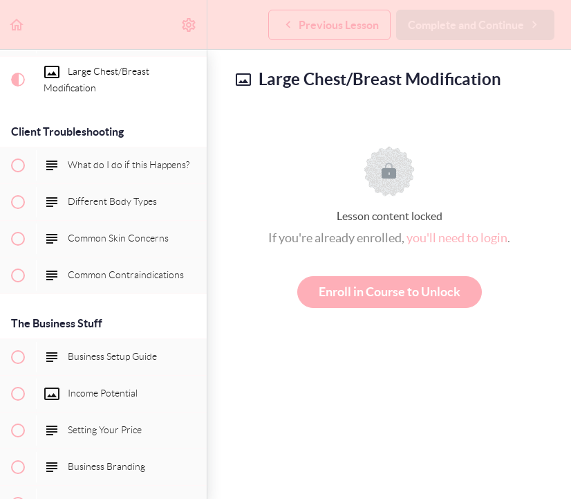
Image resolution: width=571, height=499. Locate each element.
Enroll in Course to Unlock (389, 291)
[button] (17, 24)
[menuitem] (189, 24)
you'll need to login (456, 237)
